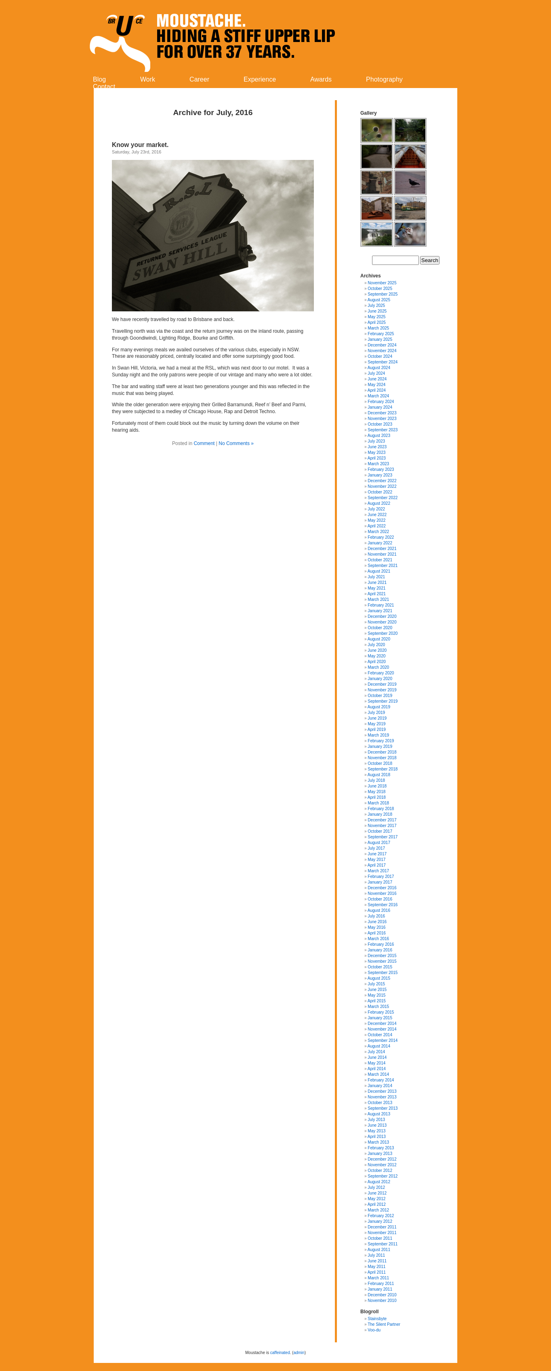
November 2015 (382, 961)
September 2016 (382, 905)
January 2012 (380, 1221)
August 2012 (379, 1182)
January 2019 (380, 746)
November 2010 (382, 1300)
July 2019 (376, 712)
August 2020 (379, 639)
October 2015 (380, 967)
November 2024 (382, 351)
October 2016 (380, 899)
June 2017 (377, 854)
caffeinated (280, 1352)
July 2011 (376, 1255)
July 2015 (376, 984)
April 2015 (377, 1001)
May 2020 (376, 656)
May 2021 (376, 588)
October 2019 (380, 695)
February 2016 (381, 944)
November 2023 (382, 418)
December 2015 (382, 955)
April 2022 (377, 526)
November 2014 (382, 1029)
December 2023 (382, 413)
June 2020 (377, 650)
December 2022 (382, 481)
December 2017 (382, 820)
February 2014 (381, 1080)
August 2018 (379, 775)
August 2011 (379, 1249)
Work (147, 79)
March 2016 (378, 938)
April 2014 (377, 1069)
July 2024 (376, 373)
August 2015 (379, 978)
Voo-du (374, 1330)
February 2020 (381, 673)
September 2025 (382, 294)
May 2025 (376, 317)
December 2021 (382, 548)
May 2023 (376, 452)
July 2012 (376, 1187)
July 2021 (376, 577)
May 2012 (376, 1199)
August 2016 (379, 910)
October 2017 (380, 831)
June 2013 (377, 1125)
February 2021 (381, 605)
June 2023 (377, 447)
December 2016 (382, 888)
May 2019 (376, 724)
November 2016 (382, 893)
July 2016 (376, 916)
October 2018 (380, 763)
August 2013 (379, 1114)
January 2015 (380, 1018)
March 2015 (378, 1006)
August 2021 (379, 571)
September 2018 (382, 769)
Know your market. (141, 144)
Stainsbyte (377, 1318)
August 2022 (379, 503)
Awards (321, 79)
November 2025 (382, 283)
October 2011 (380, 1238)
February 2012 (381, 1216)
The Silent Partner (384, 1324)
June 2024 (377, 379)
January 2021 (380, 611)
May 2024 (376, 384)
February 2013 (381, 1148)
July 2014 (376, 1052)
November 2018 (382, 758)
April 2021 (377, 594)
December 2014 (382, 1023)
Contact (104, 86)
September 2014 (382, 1040)
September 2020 (382, 633)
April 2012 (377, 1204)
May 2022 (376, 520)
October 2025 (380, 288)
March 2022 (378, 531)
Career (199, 79)
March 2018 (378, 803)
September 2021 (382, 565)
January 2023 (380, 475)
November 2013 (382, 1097)
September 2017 (382, 837)
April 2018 (377, 797)
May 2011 (376, 1266)
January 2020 (380, 678)
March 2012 (378, 1210)
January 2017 (380, 882)
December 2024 (382, 345)
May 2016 (376, 927)
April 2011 (377, 1272)
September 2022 (382, 497)
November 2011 (382, 1232)
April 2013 (377, 1136)
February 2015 (381, 1012)
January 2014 (380, 1085)
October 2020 (380, 628)
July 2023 (376, 441)
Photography (384, 79)
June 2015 (377, 989)
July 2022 (376, 509)
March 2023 (378, 464)
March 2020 (378, 667)
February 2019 (381, 741)
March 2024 (378, 396)
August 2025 (379, 300)
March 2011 (378, 1278)
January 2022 (380, 543)
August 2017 (379, 842)
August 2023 (379, 435)
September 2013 (382, 1108)
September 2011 (382, 1244)
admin (298, 1352)
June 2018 (377, 786)
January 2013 (380, 1153)
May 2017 (376, 859)
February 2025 (381, 334)
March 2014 (378, 1074)
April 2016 (377, 933)
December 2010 (382, 1295)
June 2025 (377, 311)
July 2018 (376, 780)
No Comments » (236, 443)
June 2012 (377, 1193)
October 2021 (380, 560)
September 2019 (382, 701)
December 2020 (382, 616)
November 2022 (382, 486)
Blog (99, 79)
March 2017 (378, 871)
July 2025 (376, 305)
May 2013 (376, 1131)
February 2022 (381, 537)
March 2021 (378, 599)
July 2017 (376, 848)
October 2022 (380, 492)
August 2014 (379, 1046)
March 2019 (378, 735)
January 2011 (380, 1289)
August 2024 (379, 367)
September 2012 (382, 1176)
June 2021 (377, 582)
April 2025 (377, 322)
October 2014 (380, 1035)
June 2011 (377, 1261)
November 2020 (382, 622)
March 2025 (378, 328)
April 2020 (377, 661)
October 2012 (380, 1170)
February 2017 (381, 876)
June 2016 (377, 922)
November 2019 (382, 690)
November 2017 (382, 825)
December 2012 (382, 1159)
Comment (204, 443)
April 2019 (377, 729)
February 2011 (381, 1283)
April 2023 (377, 458)
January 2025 (380, 339)
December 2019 (382, 684)
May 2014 (376, 1063)
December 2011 (382, 1227)
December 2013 (382, 1091)
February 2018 (381, 808)
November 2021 (382, 554)
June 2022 (377, 514)
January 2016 (380, 950)
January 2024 (380, 407)
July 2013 (376, 1119)
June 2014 (377, 1057)
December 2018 (382, 752)
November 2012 (382, 1165)
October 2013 (380, 1102)
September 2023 (382, 430)
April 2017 (377, 865)
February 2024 (381, 401)
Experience (260, 79)
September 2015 (382, 972)
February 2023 (381, 469)
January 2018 (380, 814)
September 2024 (382, 362)
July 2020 (376, 644)
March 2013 (378, 1142)
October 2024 (380, 356)
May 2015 (376, 995)
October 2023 (380, 424)
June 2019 (377, 718)
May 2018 (376, 791)
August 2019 (379, 707)
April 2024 (377, 390)
